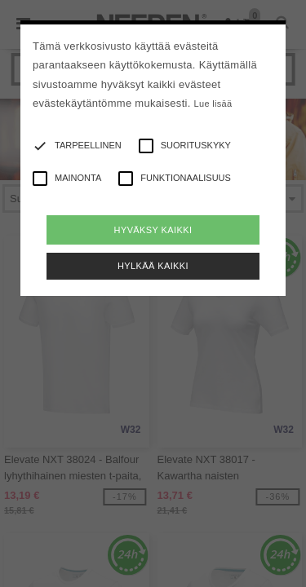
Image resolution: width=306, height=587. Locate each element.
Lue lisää (213, 103)
